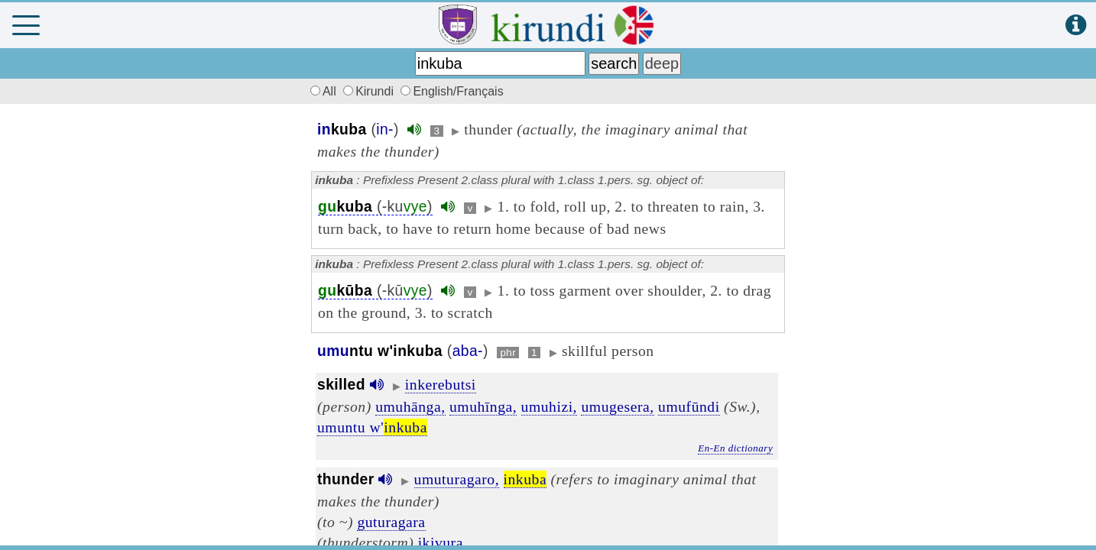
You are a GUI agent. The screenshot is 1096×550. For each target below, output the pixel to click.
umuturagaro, (457, 479)
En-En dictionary (735, 448)
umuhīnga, (483, 406)
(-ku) (375, 207)
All (321, 91)
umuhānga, (410, 406)
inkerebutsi (440, 384)
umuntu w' (372, 427)
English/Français (451, 91)
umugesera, (617, 406)
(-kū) (375, 291)
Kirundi (370, 91)
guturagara (391, 521)
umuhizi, (549, 406)
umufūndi (689, 406)
